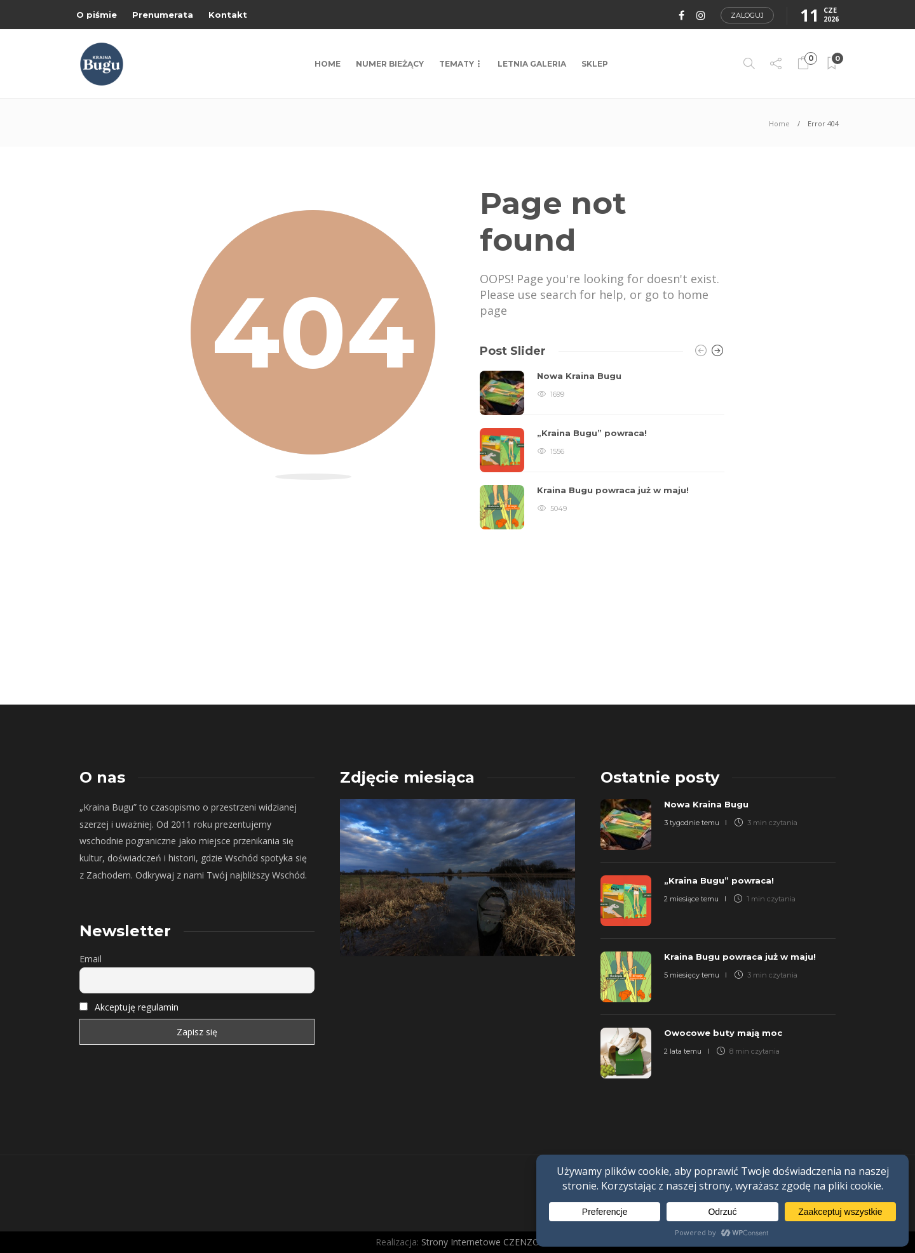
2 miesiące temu (691, 898)
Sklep (594, 64)
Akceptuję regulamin (137, 1007)
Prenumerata (162, 15)
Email (90, 959)
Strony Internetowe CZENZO (480, 1242)
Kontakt (227, 15)
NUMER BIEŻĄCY (390, 64)
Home (328, 64)
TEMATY (456, 64)
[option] (602, 450)
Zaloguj (747, 15)
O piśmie (96, 15)
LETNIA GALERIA (532, 64)
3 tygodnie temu (691, 822)
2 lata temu (683, 1051)
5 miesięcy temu (691, 975)
